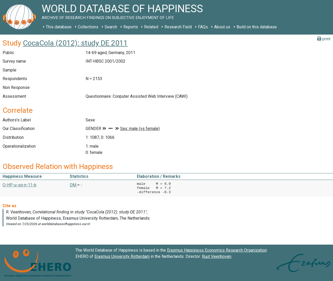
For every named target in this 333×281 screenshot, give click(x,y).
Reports (130, 26)
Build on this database (256, 26)
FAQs (203, 26)
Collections (88, 26)
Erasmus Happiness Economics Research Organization (217, 250)
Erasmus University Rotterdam (122, 256)
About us (222, 26)
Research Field (178, 26)
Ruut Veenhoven (216, 256)
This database (59, 26)
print (323, 38)
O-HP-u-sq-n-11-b (19, 184)
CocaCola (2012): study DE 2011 (75, 43)
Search (111, 26)
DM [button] (73, 184)
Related (151, 26)
